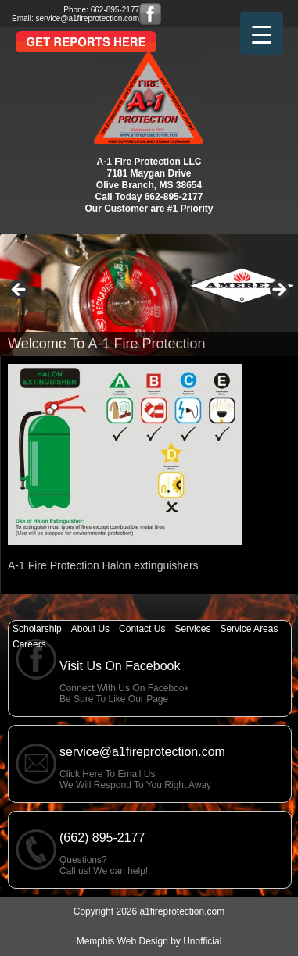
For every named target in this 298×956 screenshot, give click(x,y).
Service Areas (249, 628)
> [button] (278, 290)
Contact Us (142, 628)
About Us (90, 628)
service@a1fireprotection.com (87, 18)
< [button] (19, 290)
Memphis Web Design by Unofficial (149, 941)
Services (192, 628)
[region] (149, 295)
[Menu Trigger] (261, 33)
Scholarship (37, 628)
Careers (29, 644)
